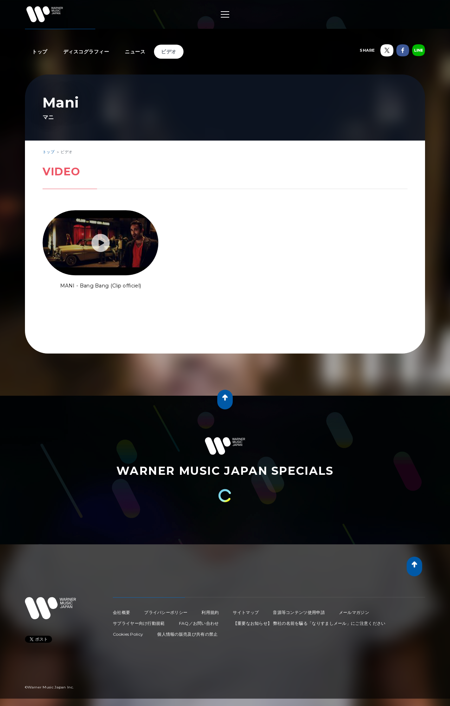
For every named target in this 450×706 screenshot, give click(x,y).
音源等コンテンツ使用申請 (299, 612)
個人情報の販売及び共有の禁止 (187, 634)
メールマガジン (354, 612)
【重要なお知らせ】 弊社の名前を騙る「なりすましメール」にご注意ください (309, 623)
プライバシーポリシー (165, 612)
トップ (39, 51)
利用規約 (210, 612)
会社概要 (121, 612)
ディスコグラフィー (86, 51)
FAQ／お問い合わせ (199, 623)
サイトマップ (246, 612)
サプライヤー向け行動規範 (139, 623)
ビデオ (168, 51)
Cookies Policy (128, 634)
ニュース (135, 51)
